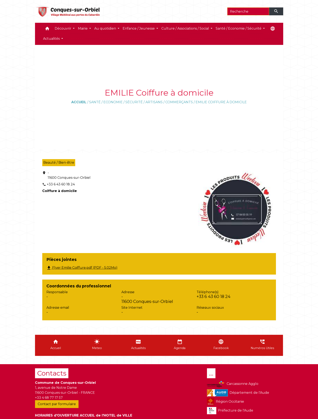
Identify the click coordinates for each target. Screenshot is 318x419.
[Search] (248, 11)
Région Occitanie (225, 401)
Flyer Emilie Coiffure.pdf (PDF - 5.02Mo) (81, 267)
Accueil (78, 102)
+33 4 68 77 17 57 (49, 398)
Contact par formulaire (57, 404)
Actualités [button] (51, 39)
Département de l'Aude (238, 392)
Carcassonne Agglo (232, 384)
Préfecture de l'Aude (230, 410)
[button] (47, 29)
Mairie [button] (83, 28)
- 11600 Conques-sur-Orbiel (69, 175)
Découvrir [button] (63, 28)
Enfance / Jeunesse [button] (139, 28)
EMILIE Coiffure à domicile (221, 102)
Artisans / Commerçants (169, 102)
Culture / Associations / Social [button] (185, 28)
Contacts (51, 373)
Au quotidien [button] (105, 28)
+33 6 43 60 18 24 (61, 184)
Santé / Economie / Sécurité (116, 102)
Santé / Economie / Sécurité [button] (239, 28)
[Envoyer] (276, 11)
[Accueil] (68, 11)
